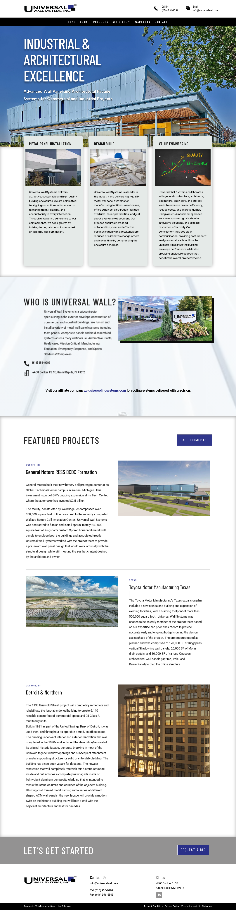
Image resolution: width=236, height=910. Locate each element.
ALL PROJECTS (193, 440)
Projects (100, 22)
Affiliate (119, 22)
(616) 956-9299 (170, 10)
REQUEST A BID (193, 850)
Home (72, 22)
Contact (161, 22)
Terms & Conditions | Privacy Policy (161, 906)
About (84, 22)
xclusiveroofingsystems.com (105, 390)
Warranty (143, 22)
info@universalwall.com (205, 10)
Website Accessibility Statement (196, 906)
